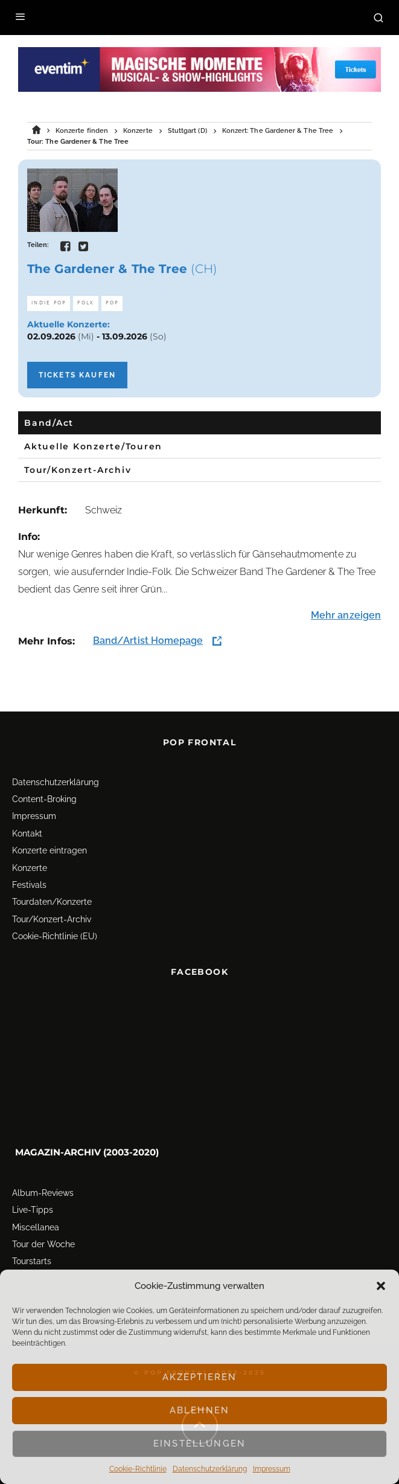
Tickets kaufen (77, 375)
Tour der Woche (43, 1242)
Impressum (271, 1469)
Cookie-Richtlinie (138, 1469)
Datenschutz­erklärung (210, 1469)
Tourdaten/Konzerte (52, 899)
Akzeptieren (199, 1377)
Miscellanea (35, 1224)
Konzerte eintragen (49, 848)
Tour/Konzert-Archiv (51, 917)
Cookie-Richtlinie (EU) (54, 934)
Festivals (29, 882)
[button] (381, 1286)
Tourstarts (31, 1259)
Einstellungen (199, 1443)
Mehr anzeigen (346, 615)
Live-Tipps (32, 1207)
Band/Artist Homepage (148, 640)
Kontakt (27, 831)
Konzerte (29, 865)
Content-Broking (44, 796)
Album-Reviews (43, 1190)
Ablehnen (199, 1410)
